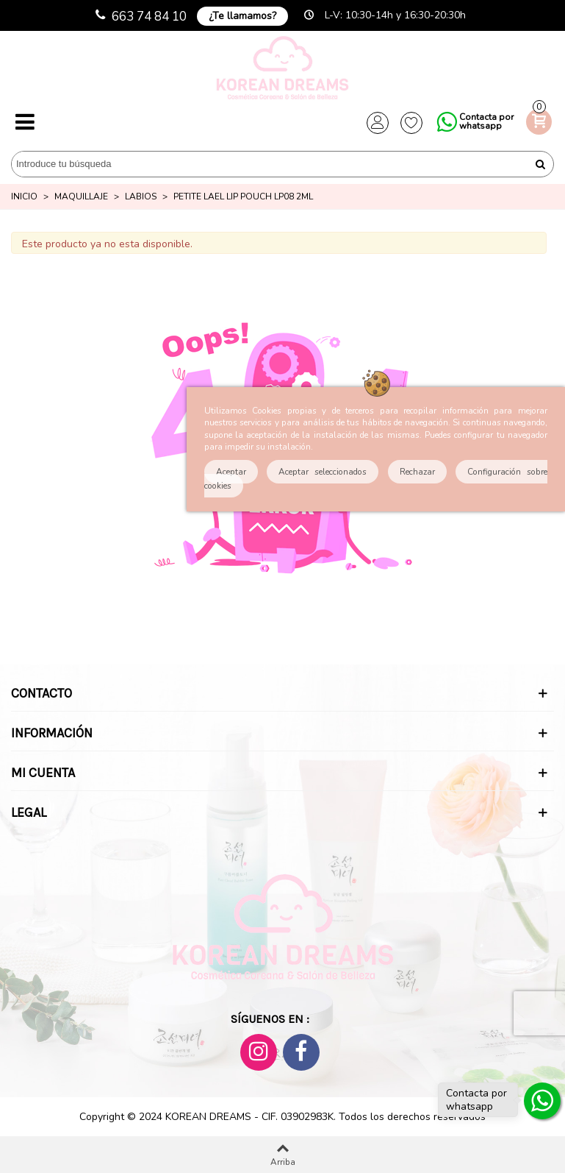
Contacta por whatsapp (486, 121)
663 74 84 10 (149, 16)
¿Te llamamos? (242, 16)
